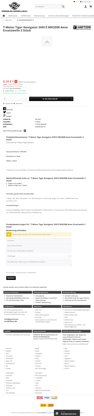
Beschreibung (8, 131)
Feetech (38, 356)
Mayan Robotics (69, 366)
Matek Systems (69, 361)
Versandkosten (42, 413)
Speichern (11, 278)
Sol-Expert (38, 373)
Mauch (66, 363)
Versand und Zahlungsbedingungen (77, 310)
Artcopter (9, 356)
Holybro (67, 351)
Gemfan (38, 361)
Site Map (38, 317)
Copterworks (10, 363)
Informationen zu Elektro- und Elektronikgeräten (74, 326)
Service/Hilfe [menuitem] (85, 2)
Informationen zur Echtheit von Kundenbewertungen (46, 321)
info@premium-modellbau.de (11, 320)
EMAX (37, 349)
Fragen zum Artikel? (14, 183)
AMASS (8, 351)
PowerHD (9, 380)
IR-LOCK (67, 353)
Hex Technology (40, 368)
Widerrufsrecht (69, 312)
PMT (7, 378)
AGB (65, 317)
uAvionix (38, 388)
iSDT (66, 356)
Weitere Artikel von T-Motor (16, 185)
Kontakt (38, 312)
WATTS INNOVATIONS (42, 390)
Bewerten (18, 103)
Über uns (38, 310)
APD (7, 353)
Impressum (68, 322)
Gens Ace (38, 363)
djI (7, 366)
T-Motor (38, 380)
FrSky (37, 358)
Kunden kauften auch (10, 287)
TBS (36, 385)
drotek (8, 368)
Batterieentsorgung (42, 315)
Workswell (38, 393)
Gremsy (38, 366)
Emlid (37, 351)
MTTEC (66, 368)
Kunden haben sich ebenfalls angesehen (33, 287)
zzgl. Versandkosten (15, 88)
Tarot (37, 383)
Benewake (9, 358)
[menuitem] (50, 7)
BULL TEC (9, 361)
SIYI (7, 390)
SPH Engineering (41, 375)
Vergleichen (8, 103)
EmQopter (38, 353)
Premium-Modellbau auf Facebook (18, 335)
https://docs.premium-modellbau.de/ (75, 344)
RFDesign (9, 385)
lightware (67, 358)
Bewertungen (19, 131)
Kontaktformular (57, 412)
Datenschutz (68, 320)
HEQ (65, 349)
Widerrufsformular (71, 315)
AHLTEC (8, 349)
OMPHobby (10, 373)
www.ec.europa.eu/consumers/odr (45, 339)
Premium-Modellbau (13, 383)
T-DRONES (38, 378)
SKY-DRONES (10, 393)
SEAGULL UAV (10, 388)
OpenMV (9, 375)
